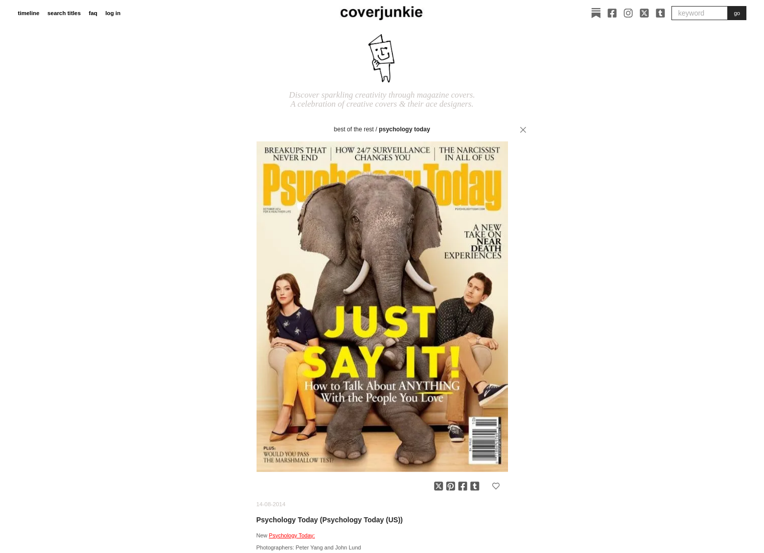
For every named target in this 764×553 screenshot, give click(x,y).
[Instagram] (628, 13)
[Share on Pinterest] (451, 486)
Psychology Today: (292, 535)
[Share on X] (439, 486)
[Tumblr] (660, 13)
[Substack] (596, 13)
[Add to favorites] (496, 486)
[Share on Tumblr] (475, 486)
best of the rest (354, 129)
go (737, 13)
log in (112, 13)
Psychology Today (404, 129)
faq (93, 13)
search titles (63, 13)
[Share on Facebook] (463, 486)
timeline (29, 13)
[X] (644, 13)
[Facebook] (612, 13)
